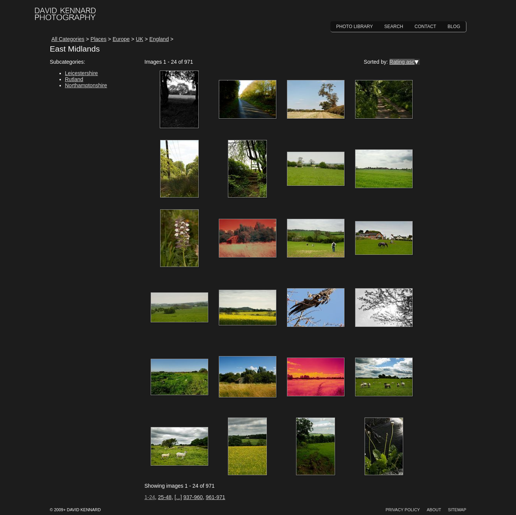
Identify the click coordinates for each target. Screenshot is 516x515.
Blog (453, 26)
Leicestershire (81, 73)
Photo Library (354, 26)
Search (393, 26)
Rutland (74, 79)
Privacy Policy (402, 509)
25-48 (164, 497)
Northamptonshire (86, 85)
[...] (178, 497)
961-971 (215, 497)
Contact (425, 26)
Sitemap (457, 509)
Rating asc (402, 62)
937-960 (193, 497)
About (434, 509)
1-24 (150, 497)
